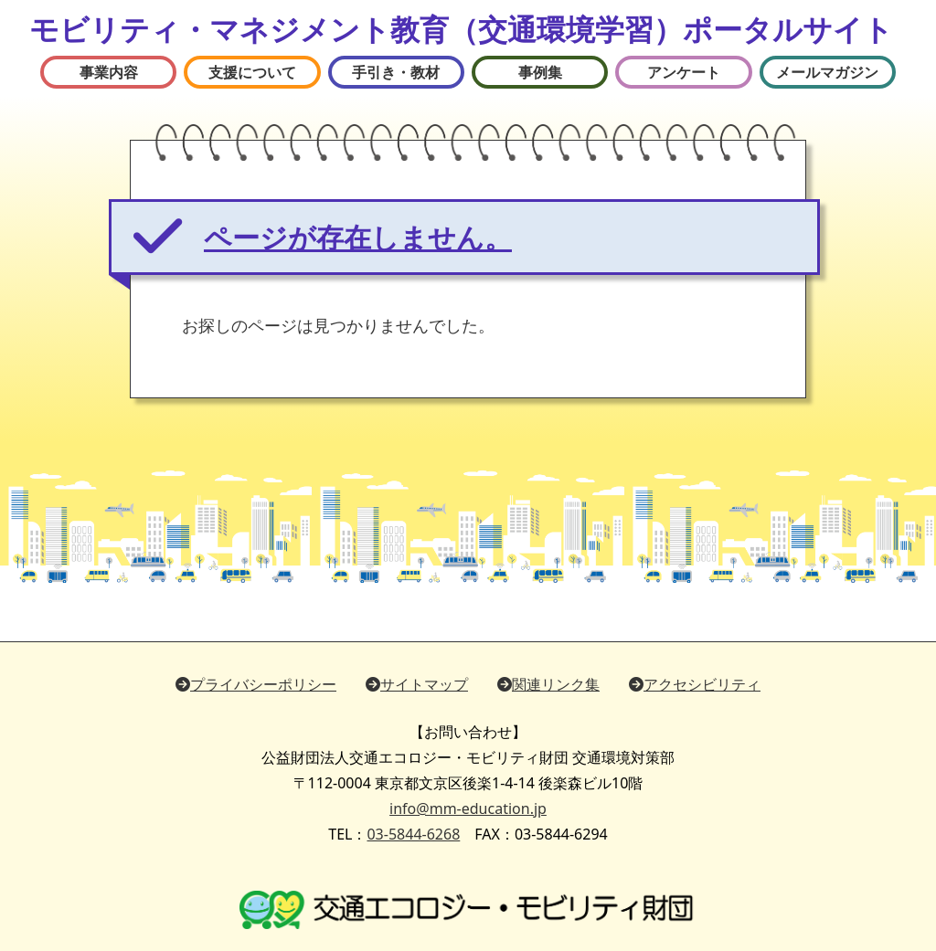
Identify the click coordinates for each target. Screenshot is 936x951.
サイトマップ (417, 684)
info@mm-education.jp (468, 808)
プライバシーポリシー (256, 684)
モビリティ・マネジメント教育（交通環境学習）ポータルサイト (461, 28)
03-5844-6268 (413, 834)
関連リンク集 (548, 684)
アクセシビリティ (694, 684)
